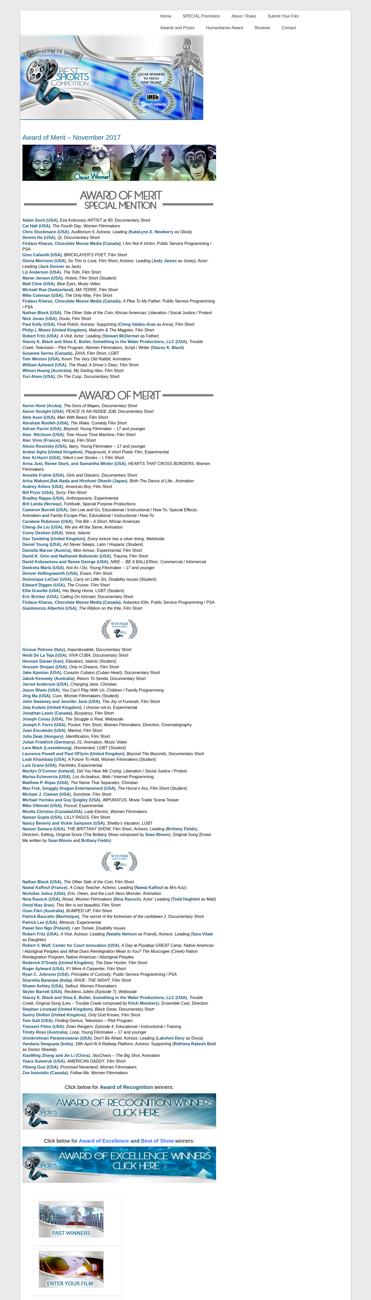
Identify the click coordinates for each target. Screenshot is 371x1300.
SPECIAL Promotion (201, 16)
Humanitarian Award (224, 28)
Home (165, 16)
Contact (289, 28)
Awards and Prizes (177, 28)
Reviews (262, 28)
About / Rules (243, 16)
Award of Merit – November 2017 (71, 137)
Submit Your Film (283, 16)
